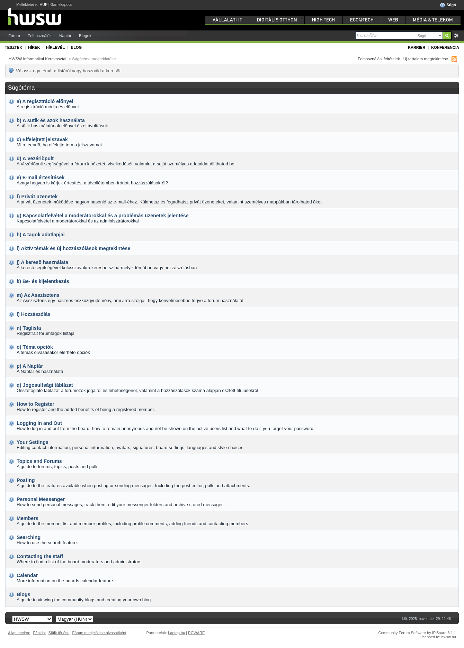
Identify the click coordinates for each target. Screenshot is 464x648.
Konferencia (445, 47)
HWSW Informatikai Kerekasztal (37, 58)
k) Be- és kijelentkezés (43, 281)
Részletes (456, 35)
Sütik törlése (59, 633)
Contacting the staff (40, 556)
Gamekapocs (61, 4)
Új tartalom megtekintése (425, 58)
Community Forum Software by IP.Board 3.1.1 (417, 633)
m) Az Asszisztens (38, 295)
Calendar (27, 575)
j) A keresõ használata (42, 262)
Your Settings (32, 442)
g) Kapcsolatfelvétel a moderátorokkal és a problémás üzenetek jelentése (103, 215)
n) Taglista (29, 328)
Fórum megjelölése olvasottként (99, 633)
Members (27, 518)
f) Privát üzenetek (37, 196)
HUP (43, 4)
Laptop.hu (176, 633)
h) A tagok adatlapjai (41, 234)
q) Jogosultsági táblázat (45, 385)
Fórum (14, 35)
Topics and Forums (39, 461)
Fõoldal (39, 633)
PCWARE (196, 633)
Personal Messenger (41, 499)
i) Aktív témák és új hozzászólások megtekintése (73, 248)
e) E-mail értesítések (40, 177)
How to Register (35, 404)
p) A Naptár (30, 366)
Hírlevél (55, 47)
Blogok (85, 35)
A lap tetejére (19, 633)
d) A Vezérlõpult (35, 158)
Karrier (416, 47)
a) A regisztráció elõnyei (45, 101)
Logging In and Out (39, 423)
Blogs (23, 594)
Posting (26, 480)
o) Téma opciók (35, 347)
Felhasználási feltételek (379, 58)
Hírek (34, 47)
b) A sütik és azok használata (51, 120)
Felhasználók (40, 35)
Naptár (65, 35)
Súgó (448, 5)
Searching (29, 537)
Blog (76, 47)
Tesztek (13, 47)
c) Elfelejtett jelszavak (42, 139)
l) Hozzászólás (34, 314)
